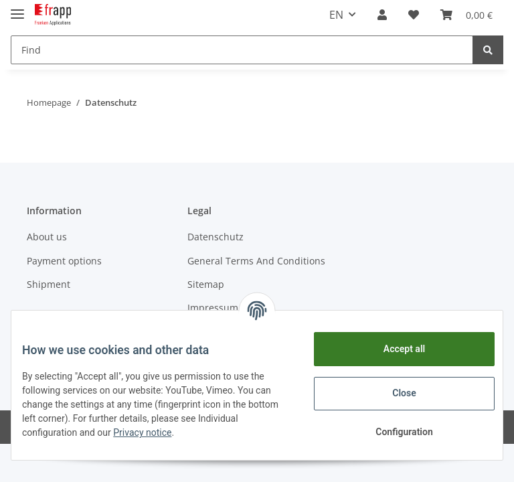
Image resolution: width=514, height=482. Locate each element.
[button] (382, 14)
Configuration (393, 431)
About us (47, 236)
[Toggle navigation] (17, 8)
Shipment (48, 284)
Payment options (64, 260)
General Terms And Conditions (256, 260)
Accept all (393, 348)
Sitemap (205, 284)
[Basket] (466, 14)
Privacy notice (195, 432)
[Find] (242, 49)
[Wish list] (414, 14)
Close (393, 393)
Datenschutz (215, 236)
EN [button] (336, 14)
